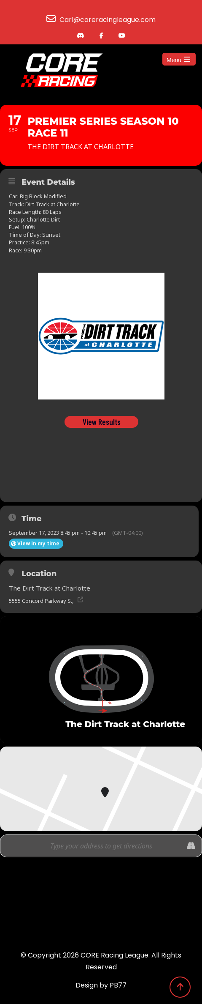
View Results (101, 422)
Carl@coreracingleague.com (107, 20)
